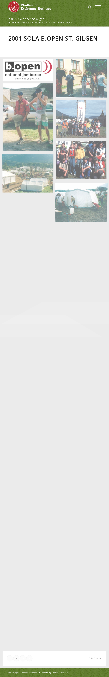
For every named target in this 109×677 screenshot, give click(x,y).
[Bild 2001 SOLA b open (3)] (29, 118)
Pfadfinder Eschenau (30, 672)
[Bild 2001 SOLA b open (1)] (29, 71)
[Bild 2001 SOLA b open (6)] (29, 174)
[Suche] (88, 7)
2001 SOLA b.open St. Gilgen (26, 19)
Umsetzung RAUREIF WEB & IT (54, 672)
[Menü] (96, 7)
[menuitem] (88, 7)
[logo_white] (45, 7)
